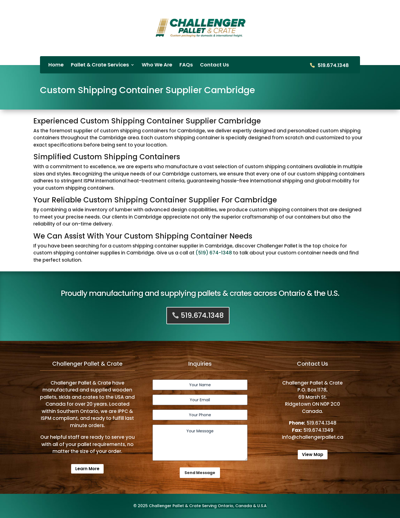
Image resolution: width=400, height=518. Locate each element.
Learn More (87, 469)
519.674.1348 (333, 66)
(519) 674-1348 (214, 252)
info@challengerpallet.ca (312, 437)
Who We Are (157, 65)
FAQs (186, 65)
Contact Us (214, 65)
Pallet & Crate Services (100, 65)
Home (56, 65)
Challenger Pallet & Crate (175, 506)
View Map (312, 454)
